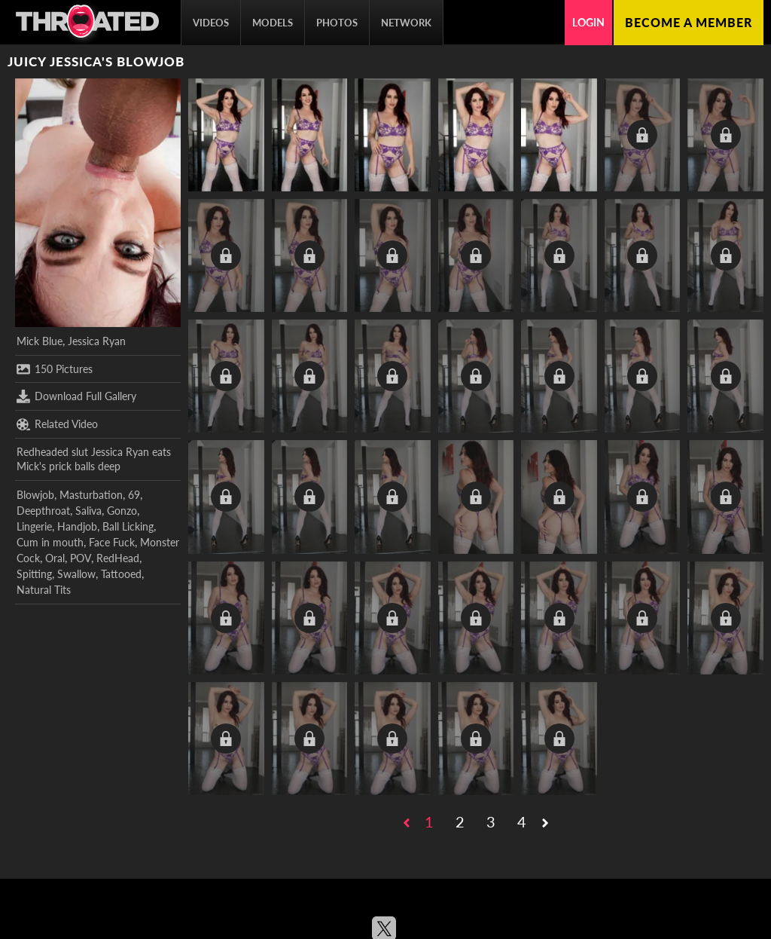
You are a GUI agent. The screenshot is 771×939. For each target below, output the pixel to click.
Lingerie (34, 526)
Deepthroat (43, 510)
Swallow (76, 573)
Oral (55, 558)
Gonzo (122, 510)
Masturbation (91, 494)
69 (134, 494)
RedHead (117, 558)
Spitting (34, 573)
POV (80, 558)
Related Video (57, 424)
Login (588, 22)
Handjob (77, 526)
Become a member (688, 22)
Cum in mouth (50, 542)
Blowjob (35, 494)
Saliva (88, 510)
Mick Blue (39, 341)
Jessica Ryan (97, 341)
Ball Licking (128, 526)
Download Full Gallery (76, 396)
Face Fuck (112, 542)
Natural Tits (44, 589)
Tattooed (121, 573)
